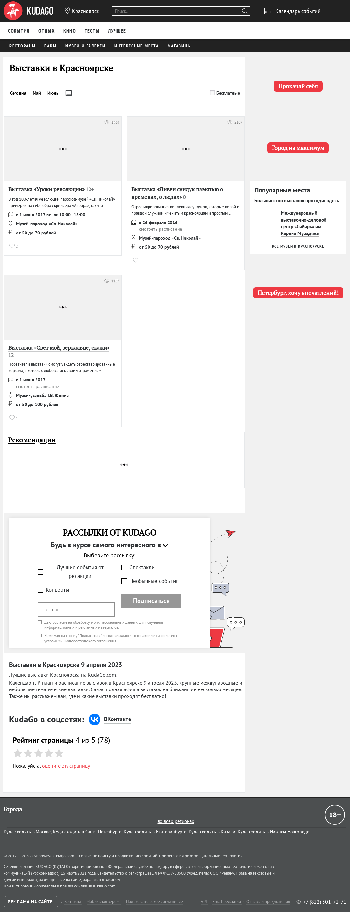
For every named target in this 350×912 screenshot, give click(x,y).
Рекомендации (32, 440)
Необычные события (154, 581)
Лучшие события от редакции (80, 572)
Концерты (57, 589)
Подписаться (151, 600)
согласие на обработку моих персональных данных (95, 622)
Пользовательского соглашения (90, 640)
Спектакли (142, 567)
